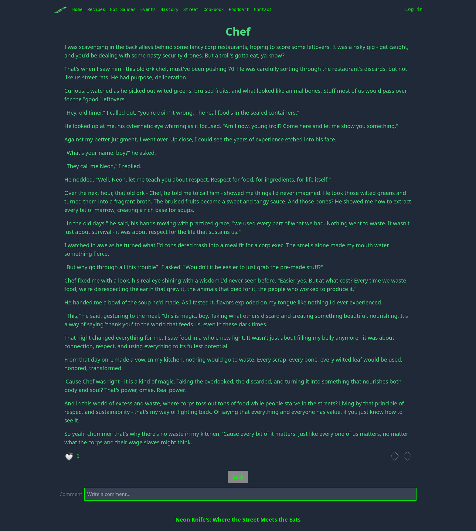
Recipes (96, 9)
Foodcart (239, 9)
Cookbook (213, 9)
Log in (414, 9)
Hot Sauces (123, 9)
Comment (70, 494)
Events (148, 9)
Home (77, 9)
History (169, 9)
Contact (263, 9)
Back (238, 477)
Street (191, 9)
